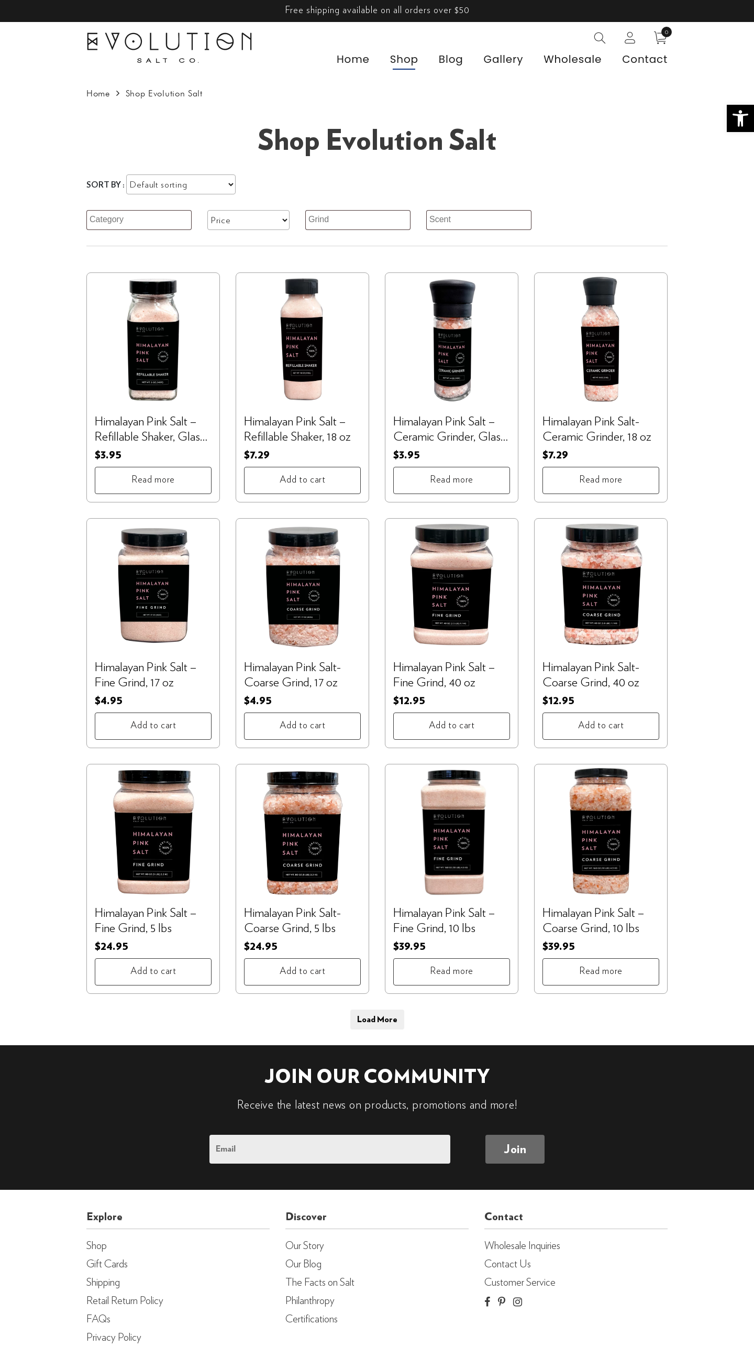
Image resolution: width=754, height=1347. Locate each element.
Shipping (103, 1282)
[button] (740, 118)
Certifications (311, 1319)
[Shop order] (181, 184)
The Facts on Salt (319, 1282)
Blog (451, 60)
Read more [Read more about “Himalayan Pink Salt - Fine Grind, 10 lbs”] (451, 971)
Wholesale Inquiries (522, 1246)
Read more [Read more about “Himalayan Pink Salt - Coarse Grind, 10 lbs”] (601, 971)
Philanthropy (310, 1301)
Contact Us (507, 1264)
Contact (645, 60)
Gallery (504, 60)
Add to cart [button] (303, 480)
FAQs (98, 1319)
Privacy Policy (113, 1337)
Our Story (304, 1246)
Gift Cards (107, 1264)
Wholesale (573, 60)
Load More (377, 1019)
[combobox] (139, 220)
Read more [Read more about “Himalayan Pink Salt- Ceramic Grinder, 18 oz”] (601, 480)
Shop (404, 60)
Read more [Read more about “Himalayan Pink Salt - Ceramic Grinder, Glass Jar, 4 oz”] (451, 480)
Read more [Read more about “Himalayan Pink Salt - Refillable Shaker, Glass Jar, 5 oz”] (153, 480)
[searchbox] (140, 220)
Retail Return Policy (124, 1301)
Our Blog (303, 1264)
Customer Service (520, 1282)
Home (353, 60)
